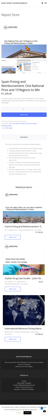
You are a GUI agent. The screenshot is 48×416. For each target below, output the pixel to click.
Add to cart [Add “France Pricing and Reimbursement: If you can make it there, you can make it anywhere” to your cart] (12, 237)
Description (24, 137)
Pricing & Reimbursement (26, 230)
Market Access (25, 123)
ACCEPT (27, 413)
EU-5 (10, 123)
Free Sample (8, 282)
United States (35, 332)
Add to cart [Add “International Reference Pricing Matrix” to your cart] (12, 339)
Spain (10, 128)
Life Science (16, 123)
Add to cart (24, 115)
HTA (6, 128)
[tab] (24, 137)
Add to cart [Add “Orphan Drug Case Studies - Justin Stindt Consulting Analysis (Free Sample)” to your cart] (12, 289)
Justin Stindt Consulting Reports (14, 3)
